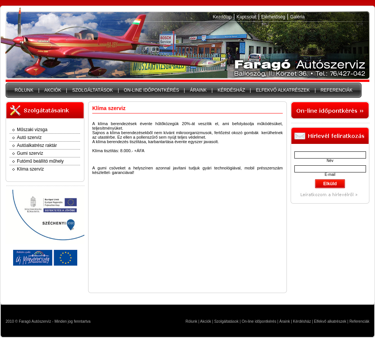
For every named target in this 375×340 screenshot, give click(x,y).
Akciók (205, 321)
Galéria (297, 17)
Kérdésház (302, 321)
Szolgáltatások (226, 321)
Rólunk (191, 321)
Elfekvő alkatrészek (330, 321)
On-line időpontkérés (259, 321)
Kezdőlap (222, 17)
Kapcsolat (246, 17)
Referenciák (359, 321)
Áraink (284, 321)
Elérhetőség (273, 17)
